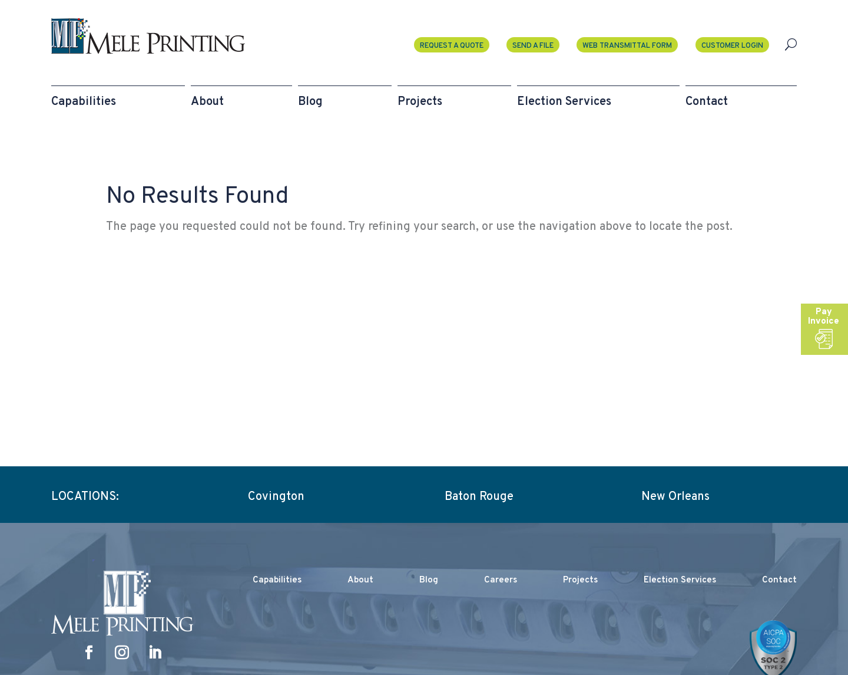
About (360, 580)
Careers (500, 580)
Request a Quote (451, 46)
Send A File (533, 46)
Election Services (680, 580)
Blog (428, 580)
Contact (779, 580)
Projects (580, 580)
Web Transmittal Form (627, 46)
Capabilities (277, 580)
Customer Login (732, 46)
